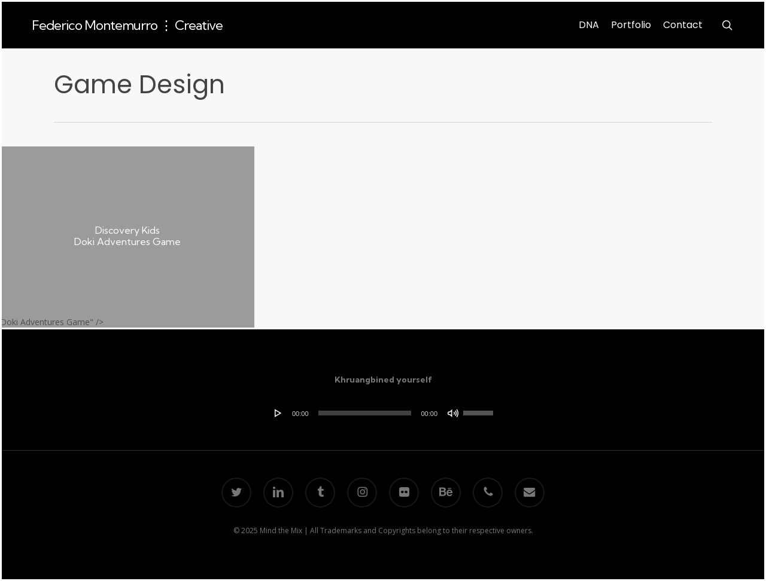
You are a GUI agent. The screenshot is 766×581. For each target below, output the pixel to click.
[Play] (278, 413)
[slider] (365, 413)
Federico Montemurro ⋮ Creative (127, 25)
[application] (383, 413)
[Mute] (453, 413)
